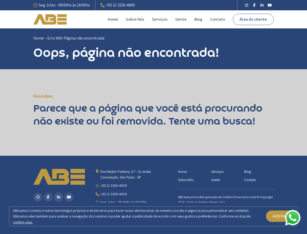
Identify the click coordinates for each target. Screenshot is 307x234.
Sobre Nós (135, 19)
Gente (181, 19)
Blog (198, 19)
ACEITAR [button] (280, 216)
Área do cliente (253, 19)
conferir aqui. (23, 222)
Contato (217, 19)
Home (113, 19)
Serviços (159, 19)
